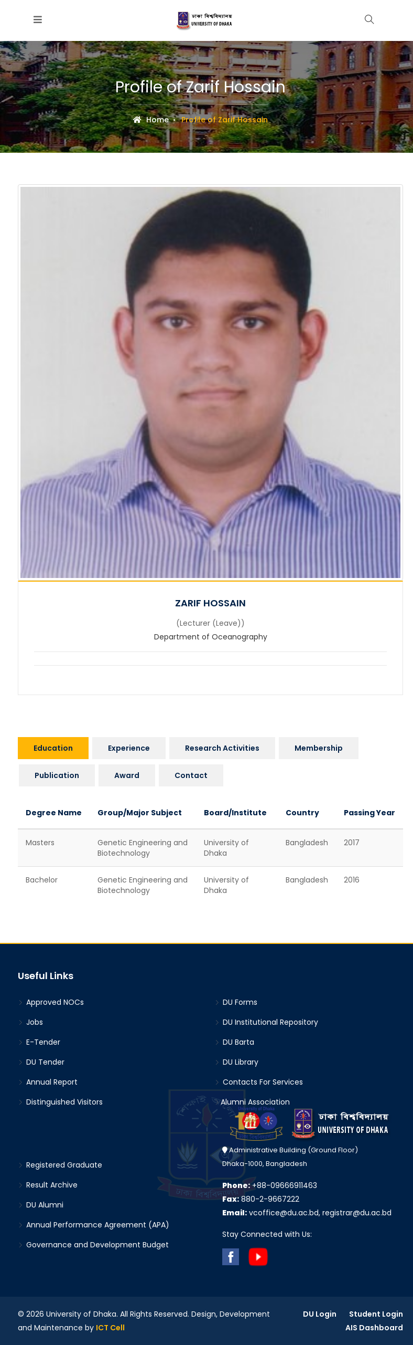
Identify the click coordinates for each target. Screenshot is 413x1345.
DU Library (236, 1062)
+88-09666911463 (269, 1185)
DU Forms (235, 1002)
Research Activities (222, 748)
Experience (129, 748)
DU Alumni (40, 1205)
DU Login (319, 1314)
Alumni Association (252, 1102)
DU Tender (41, 1062)
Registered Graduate (60, 1165)
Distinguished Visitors (60, 1102)
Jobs (30, 1022)
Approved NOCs (51, 1002)
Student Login (376, 1314)
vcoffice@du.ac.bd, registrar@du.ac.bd (307, 1212)
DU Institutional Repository (266, 1022)
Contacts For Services (258, 1082)
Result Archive (48, 1185)
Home (151, 119)
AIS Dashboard (374, 1327)
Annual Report (48, 1082)
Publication (57, 775)
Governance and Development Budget (93, 1244)
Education (53, 748)
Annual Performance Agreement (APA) (93, 1225)
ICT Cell (110, 1327)
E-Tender (39, 1042)
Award (126, 775)
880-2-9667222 (260, 1199)
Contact (191, 775)
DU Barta (234, 1042)
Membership (319, 748)
